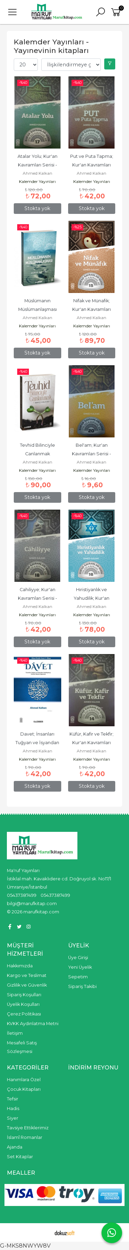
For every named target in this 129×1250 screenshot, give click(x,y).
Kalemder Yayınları (37, 181)
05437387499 (21, 895)
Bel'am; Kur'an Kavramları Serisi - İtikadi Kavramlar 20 (91, 454)
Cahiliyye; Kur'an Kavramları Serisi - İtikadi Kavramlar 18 (37, 598)
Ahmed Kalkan (37, 173)
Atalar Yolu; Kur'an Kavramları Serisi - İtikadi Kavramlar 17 (37, 165)
